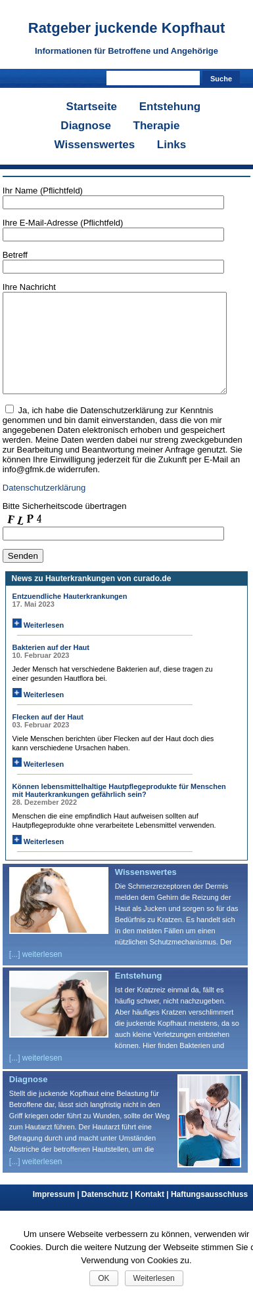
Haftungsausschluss (209, 1214)
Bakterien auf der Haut (50, 667)
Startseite (91, 106)
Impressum (57, 1214)
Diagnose (85, 125)
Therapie (156, 125)
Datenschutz (108, 1214)
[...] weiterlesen (35, 974)
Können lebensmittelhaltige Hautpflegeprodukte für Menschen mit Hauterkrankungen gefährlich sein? (119, 810)
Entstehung (170, 106)
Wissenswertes (95, 144)
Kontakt (153, 1214)
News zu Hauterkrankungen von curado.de (92, 598)
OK (103, 1278)
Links (171, 144)
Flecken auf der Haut (47, 736)
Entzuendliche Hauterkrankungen (69, 616)
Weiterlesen (38, 645)
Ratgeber (126, 28)
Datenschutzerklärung (44, 507)
